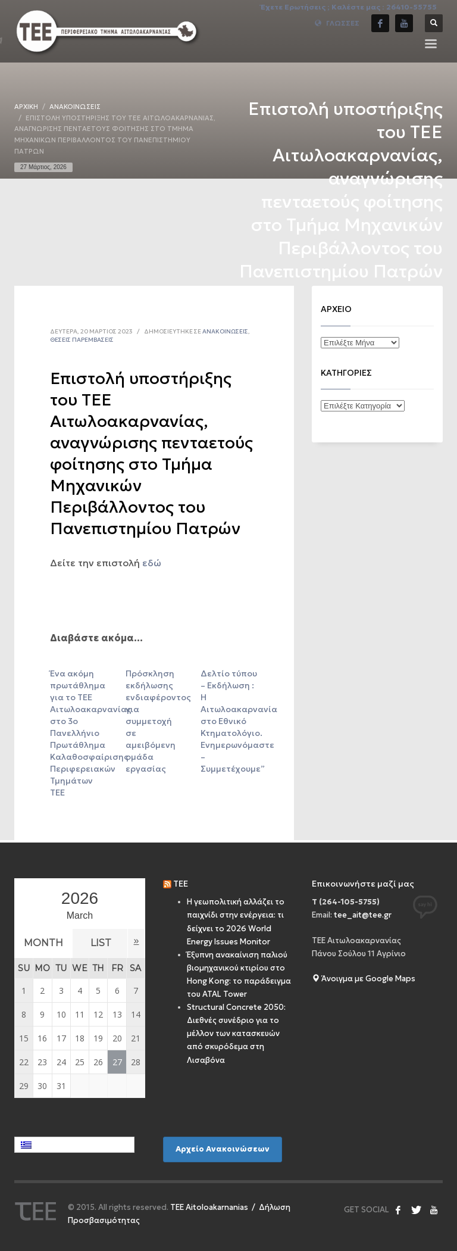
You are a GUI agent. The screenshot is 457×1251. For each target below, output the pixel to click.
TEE (180, 883)
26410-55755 (411, 6)
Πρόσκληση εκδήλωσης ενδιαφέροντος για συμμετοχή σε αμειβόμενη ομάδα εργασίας (158, 721)
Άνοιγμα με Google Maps (363, 979)
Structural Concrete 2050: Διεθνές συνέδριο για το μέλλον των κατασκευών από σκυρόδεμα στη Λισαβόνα (236, 1033)
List (114, 943)
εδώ (151, 563)
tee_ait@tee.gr (363, 915)
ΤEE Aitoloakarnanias (209, 1207)
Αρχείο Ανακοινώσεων (223, 1149)
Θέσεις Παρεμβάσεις (82, 340)
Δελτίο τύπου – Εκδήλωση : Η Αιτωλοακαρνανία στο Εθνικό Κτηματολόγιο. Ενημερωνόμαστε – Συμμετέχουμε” (239, 721)
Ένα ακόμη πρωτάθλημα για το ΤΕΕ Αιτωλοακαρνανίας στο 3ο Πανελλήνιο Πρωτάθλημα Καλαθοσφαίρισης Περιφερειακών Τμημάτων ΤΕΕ (91, 733)
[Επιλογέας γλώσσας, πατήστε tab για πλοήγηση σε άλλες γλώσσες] (74, 1144)
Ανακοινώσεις (225, 331)
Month (47, 943)
